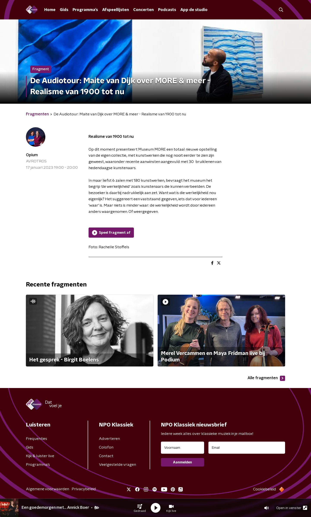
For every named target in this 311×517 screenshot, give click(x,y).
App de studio (194, 10)
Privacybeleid (84, 489)
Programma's (85, 10)
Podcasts (167, 10)
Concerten (143, 10)
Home (50, 10)
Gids (64, 10)
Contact (106, 456)
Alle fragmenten (266, 378)
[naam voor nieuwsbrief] (182, 448)
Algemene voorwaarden (47, 489)
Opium (32, 155)
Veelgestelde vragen (117, 465)
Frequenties (36, 439)
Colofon (106, 447)
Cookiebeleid (264, 489)
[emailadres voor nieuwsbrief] (246, 448)
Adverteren (109, 439)
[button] (140, 508)
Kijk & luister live (40, 456)
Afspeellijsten (115, 10)
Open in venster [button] (291, 508)
